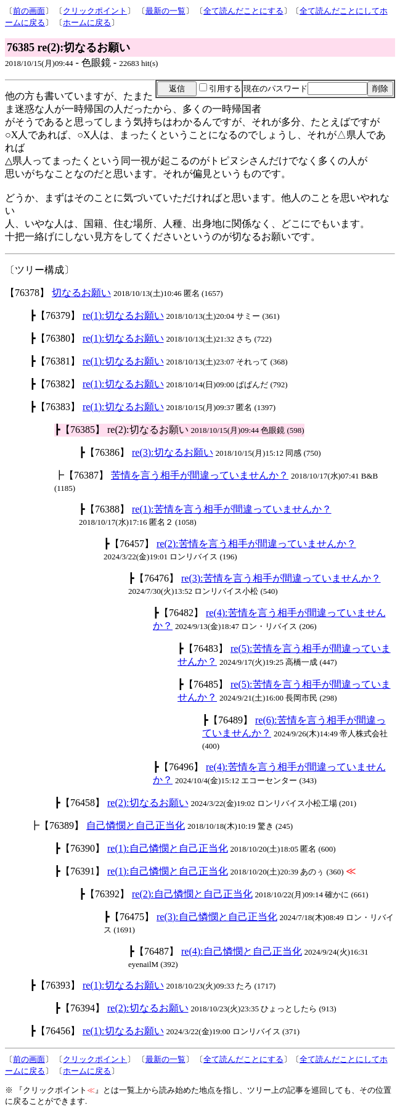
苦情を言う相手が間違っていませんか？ (199, 475)
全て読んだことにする (243, 10)
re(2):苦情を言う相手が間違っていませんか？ (256, 543)
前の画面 (29, 10)
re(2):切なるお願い (148, 802)
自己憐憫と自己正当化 (135, 825)
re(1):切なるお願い (123, 315)
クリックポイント (95, 10)
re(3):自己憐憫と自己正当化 (217, 916)
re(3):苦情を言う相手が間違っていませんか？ (281, 578)
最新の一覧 (165, 10)
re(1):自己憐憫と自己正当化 (167, 848)
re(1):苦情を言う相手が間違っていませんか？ (232, 509)
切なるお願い (81, 292)
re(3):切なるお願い (172, 452)
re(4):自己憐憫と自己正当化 (241, 951)
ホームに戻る (87, 22)
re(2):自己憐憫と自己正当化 (192, 894)
